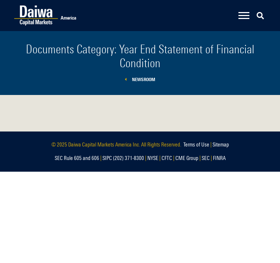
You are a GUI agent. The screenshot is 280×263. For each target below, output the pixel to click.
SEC (206, 158)
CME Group (186, 158)
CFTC (167, 158)
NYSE (152, 158)
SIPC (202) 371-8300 (123, 158)
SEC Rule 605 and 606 (77, 158)
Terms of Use (196, 144)
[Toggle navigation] (244, 15)
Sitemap (221, 144)
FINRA (219, 158)
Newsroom (140, 79)
